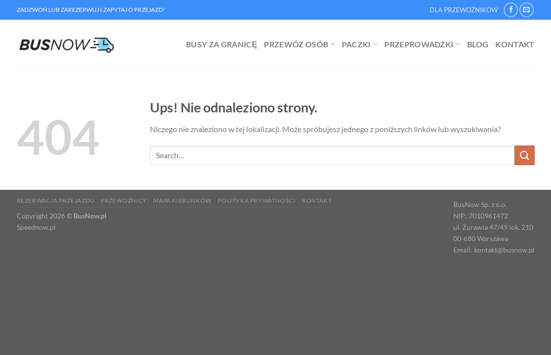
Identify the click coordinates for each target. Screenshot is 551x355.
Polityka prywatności (256, 200)
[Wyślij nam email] (526, 9)
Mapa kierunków (182, 200)
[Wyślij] (524, 155)
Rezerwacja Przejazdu (56, 200)
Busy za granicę (221, 44)
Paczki (359, 44)
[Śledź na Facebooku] (511, 9)
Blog (477, 44)
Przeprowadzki (422, 44)
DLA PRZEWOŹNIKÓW (464, 10)
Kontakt (514, 44)
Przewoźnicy (124, 200)
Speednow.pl (36, 227)
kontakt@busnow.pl (504, 250)
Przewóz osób (299, 44)
